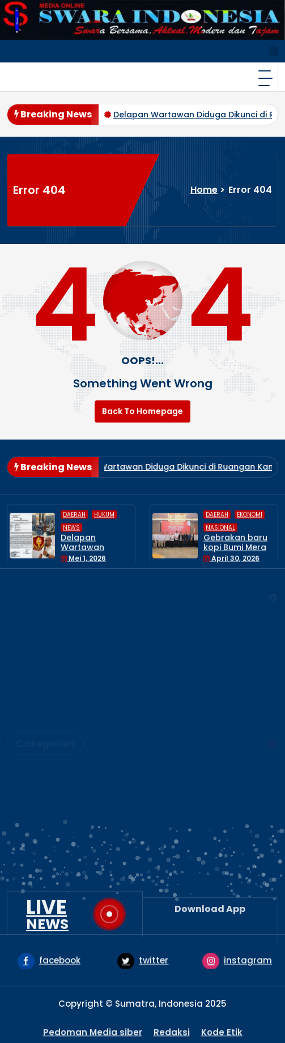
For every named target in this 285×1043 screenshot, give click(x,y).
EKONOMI (35, 760)
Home (204, 189)
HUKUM (30, 779)
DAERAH (32, 742)
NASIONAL (37, 797)
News (27, 816)
